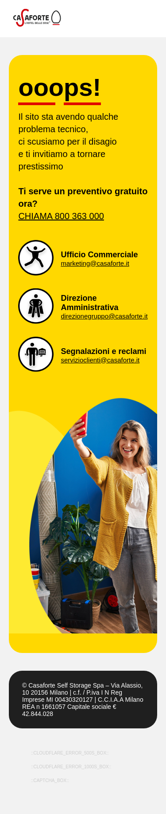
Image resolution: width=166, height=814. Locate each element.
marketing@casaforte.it (95, 263)
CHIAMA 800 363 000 (61, 216)
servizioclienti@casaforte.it (100, 360)
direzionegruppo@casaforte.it (104, 316)
